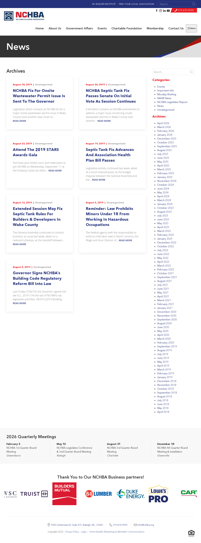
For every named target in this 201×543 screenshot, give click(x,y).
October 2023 (165, 207)
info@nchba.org (146, 524)
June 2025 (163, 157)
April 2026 (163, 123)
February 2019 (165, 373)
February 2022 (165, 269)
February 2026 (165, 130)
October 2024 (165, 184)
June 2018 (163, 404)
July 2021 (162, 284)
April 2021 (163, 296)
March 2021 (164, 300)
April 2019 (163, 365)
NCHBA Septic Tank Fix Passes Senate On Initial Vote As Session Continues (111, 96)
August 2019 (164, 350)
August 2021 (164, 281)
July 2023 (162, 215)
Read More (19, 120)
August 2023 (164, 211)
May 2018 (162, 408)
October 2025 (165, 142)
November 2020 (166, 315)
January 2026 (164, 134)
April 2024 (163, 196)
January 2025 (164, 177)
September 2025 (167, 146)
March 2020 (164, 338)
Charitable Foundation (126, 28)
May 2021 (162, 292)
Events (102, 28)
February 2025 (165, 173)
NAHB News (164, 98)
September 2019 (167, 346)
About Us (55, 28)
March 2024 (164, 200)
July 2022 (162, 250)
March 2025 (164, 169)
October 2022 (165, 246)
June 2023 (163, 219)
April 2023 (163, 227)
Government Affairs (79, 28)
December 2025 (166, 138)
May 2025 (162, 161)
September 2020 (167, 319)
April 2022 (163, 261)
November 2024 (166, 180)
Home (39, 28)
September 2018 (167, 392)
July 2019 (162, 354)
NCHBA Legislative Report (172, 102)
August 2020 (164, 323)
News (160, 105)
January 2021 (164, 308)
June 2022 (163, 254)
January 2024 (164, 204)
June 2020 (163, 327)
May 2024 (162, 192)
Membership (155, 28)
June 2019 (163, 358)
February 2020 (165, 342)
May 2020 (162, 331)
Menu (191, 28)
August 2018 (164, 396)
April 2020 (163, 334)
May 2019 (162, 361)
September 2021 (167, 277)
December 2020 (166, 311)
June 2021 (163, 288)
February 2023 (165, 234)
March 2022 (164, 265)
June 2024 (163, 188)
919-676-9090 (186, 10)
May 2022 (162, 257)
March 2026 (164, 127)
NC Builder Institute (104, 4)
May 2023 (162, 223)
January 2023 (164, 238)
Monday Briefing (166, 94)
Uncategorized (43, 84)
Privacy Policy (72, 531)
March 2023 (164, 231)
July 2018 (162, 400)
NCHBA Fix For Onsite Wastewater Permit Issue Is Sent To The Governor (39, 96)
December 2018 (166, 381)
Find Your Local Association (136, 4)
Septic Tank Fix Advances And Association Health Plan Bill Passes (110, 155)
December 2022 (166, 242)
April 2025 (163, 165)
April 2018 (163, 411)
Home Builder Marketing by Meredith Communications (117, 531)
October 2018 (165, 388)
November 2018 (166, 384)
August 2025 (164, 150)
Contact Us (176, 28)
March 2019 (164, 369)
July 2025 (162, 154)
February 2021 (165, 304)
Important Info (165, 90)
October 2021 (165, 273)
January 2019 (164, 377)
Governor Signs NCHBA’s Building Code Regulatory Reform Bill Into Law (37, 278)
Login (84, 531)
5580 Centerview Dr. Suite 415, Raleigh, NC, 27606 (77, 524)
